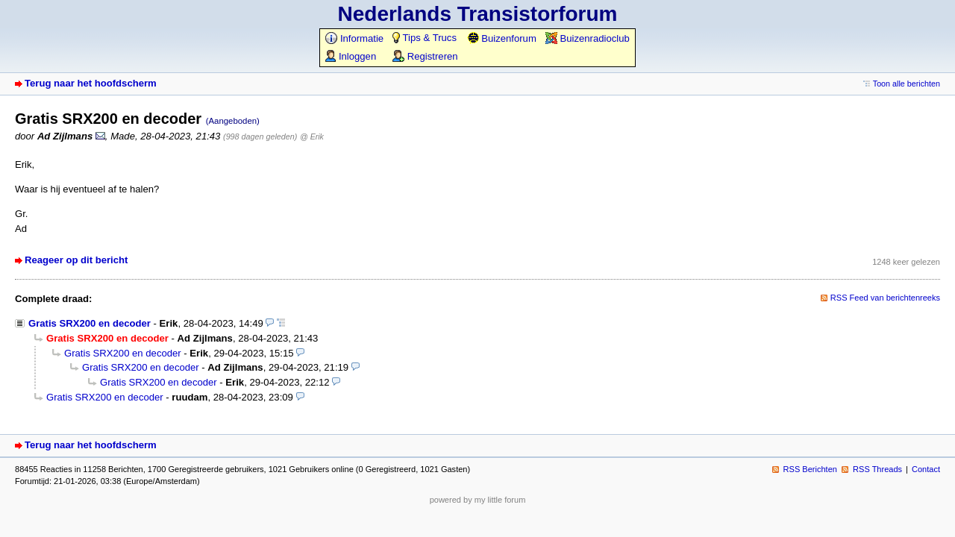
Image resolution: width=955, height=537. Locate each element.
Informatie (354, 38)
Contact (926, 469)
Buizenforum (501, 38)
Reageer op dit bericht (76, 260)
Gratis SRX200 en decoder (89, 323)
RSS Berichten (810, 469)
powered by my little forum (478, 499)
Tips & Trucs (424, 37)
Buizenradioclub (587, 38)
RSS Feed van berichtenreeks (885, 297)
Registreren (424, 56)
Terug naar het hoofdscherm (91, 83)
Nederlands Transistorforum (478, 13)
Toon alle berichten (906, 83)
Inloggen (350, 56)
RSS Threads (877, 469)
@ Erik (312, 136)
